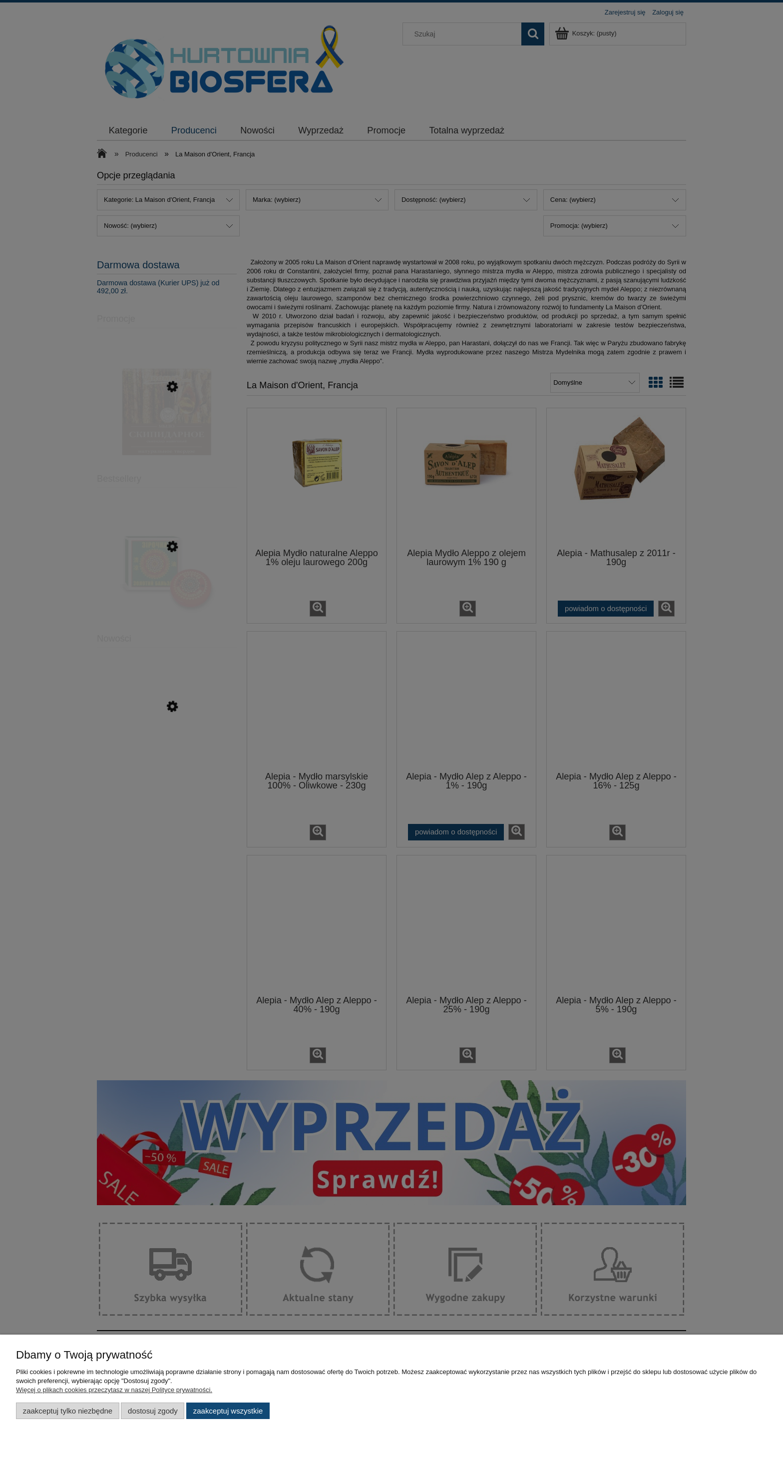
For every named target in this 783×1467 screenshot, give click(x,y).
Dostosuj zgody (153, 1411)
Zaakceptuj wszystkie (228, 1411)
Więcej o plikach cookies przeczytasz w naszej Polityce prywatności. (114, 1390)
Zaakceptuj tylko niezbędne (67, 1411)
